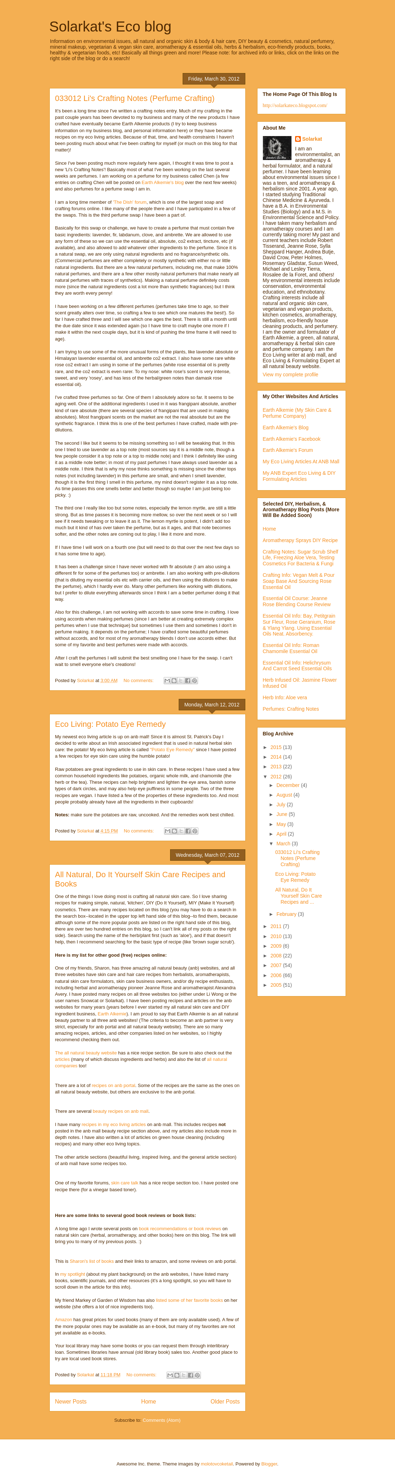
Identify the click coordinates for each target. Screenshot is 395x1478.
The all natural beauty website (86, 1053)
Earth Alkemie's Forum (288, 450)
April (282, 834)
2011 (276, 926)
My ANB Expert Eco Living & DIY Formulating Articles (299, 476)
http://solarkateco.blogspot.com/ (295, 105)
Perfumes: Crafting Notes (291, 709)
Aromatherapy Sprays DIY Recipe (300, 540)
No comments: (139, 680)
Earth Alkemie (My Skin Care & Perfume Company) (297, 413)
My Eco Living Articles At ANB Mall (301, 461)
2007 (276, 965)
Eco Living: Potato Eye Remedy (110, 724)
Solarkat (312, 139)
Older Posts (225, 1402)
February (287, 914)
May (281, 824)
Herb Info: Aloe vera (285, 697)
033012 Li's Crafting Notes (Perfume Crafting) (135, 98)
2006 (276, 975)
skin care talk (124, 1182)
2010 (276, 936)
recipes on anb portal (113, 1085)
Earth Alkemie (112, 1013)
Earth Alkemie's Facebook (292, 439)
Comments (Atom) (161, 1420)
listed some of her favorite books (189, 1300)
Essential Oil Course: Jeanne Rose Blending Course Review (297, 601)
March (284, 843)
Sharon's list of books (92, 1261)
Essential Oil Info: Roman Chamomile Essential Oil (291, 648)
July (281, 804)
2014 (276, 757)
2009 (276, 946)
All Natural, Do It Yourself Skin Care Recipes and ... (298, 896)
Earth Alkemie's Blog (286, 427)
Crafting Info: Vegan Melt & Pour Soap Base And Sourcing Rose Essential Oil (299, 581)
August (284, 795)
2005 (276, 985)
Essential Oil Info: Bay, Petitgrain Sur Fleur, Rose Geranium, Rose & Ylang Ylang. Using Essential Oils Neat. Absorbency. (299, 625)
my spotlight (72, 1274)
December (288, 785)
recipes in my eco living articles (114, 1124)
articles (62, 1059)
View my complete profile (290, 374)
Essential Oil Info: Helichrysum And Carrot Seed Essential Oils (297, 666)
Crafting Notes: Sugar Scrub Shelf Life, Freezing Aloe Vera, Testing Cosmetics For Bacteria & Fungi (300, 558)
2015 (276, 747)
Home (148, 1402)
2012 (276, 776)
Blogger (269, 1464)
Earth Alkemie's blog (163, 182)
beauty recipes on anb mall (120, 1111)
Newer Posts (71, 1402)
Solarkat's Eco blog (110, 26)
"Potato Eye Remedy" (172, 749)
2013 (276, 766)
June (282, 814)
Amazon (63, 1319)
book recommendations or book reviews (180, 1228)
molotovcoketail (217, 1464)
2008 (276, 955)
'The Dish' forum (129, 202)
